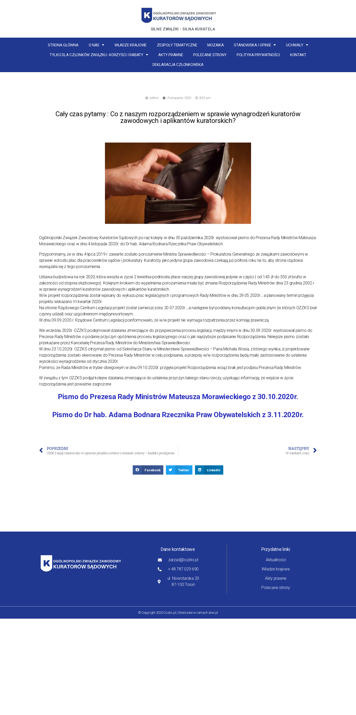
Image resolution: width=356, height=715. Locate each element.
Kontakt (298, 55)
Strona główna (63, 45)
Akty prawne (170, 55)
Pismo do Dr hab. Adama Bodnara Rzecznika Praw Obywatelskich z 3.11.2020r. (178, 414)
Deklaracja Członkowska (178, 64)
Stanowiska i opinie (255, 44)
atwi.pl (213, 613)
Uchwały (297, 44)
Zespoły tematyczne (177, 45)
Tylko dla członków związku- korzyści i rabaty (99, 54)
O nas (96, 44)
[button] (148, 470)
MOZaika (215, 45)
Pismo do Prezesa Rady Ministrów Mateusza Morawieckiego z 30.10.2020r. (178, 396)
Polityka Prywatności (258, 55)
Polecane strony (209, 55)
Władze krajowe (130, 45)
